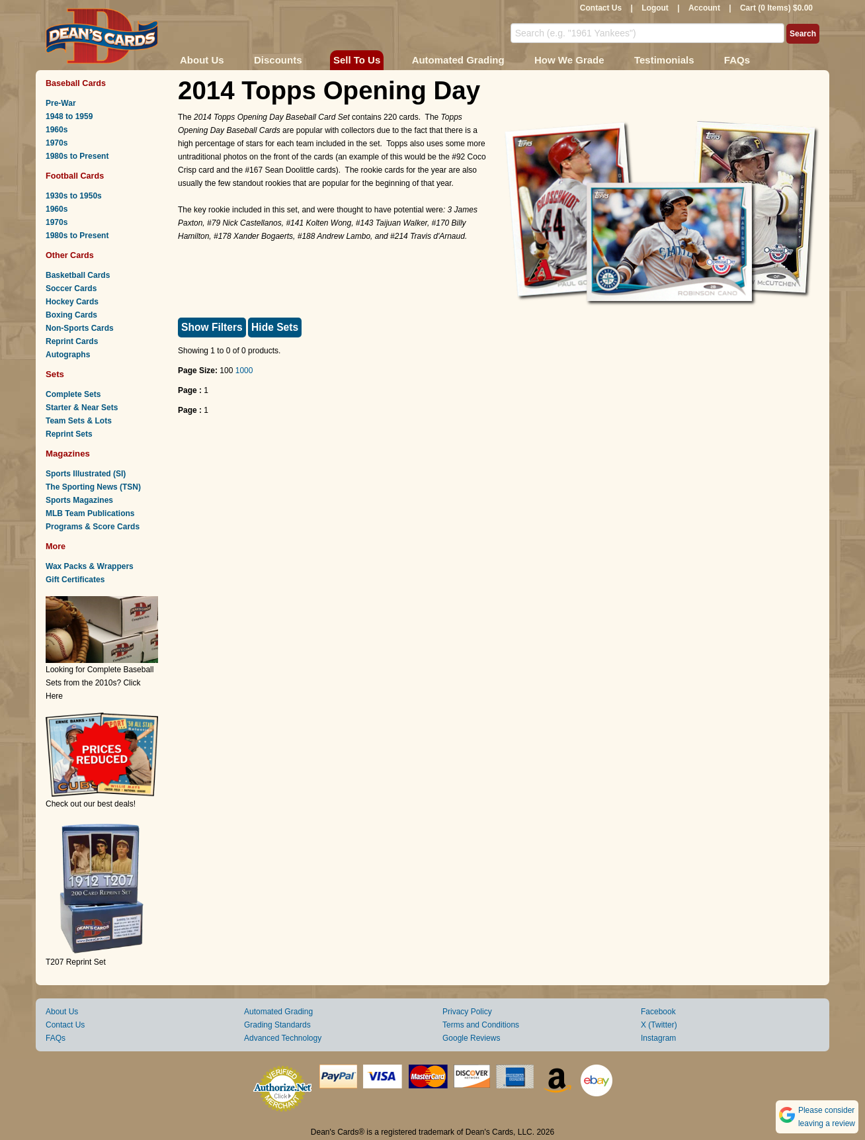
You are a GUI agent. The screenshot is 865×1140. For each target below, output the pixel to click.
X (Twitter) (659, 1025)
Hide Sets (274, 327)
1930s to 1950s (74, 195)
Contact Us (601, 8)
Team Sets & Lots (79, 420)
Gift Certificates (75, 579)
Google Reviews (471, 1038)
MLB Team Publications (90, 513)
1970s (56, 143)
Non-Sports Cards (80, 328)
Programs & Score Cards (93, 526)
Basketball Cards (78, 275)
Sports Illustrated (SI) (86, 473)
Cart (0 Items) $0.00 (776, 8)
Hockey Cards (72, 301)
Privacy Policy (467, 1011)
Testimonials (664, 60)
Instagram (658, 1038)
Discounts (278, 60)
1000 (244, 370)
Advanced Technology (282, 1038)
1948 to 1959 (69, 116)
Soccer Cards (71, 288)
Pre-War (61, 103)
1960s (56, 129)
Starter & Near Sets (82, 407)
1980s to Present (77, 156)
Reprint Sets (69, 434)
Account (704, 8)
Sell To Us (356, 60)
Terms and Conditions (480, 1025)
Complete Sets (73, 394)
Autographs (68, 354)
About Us (202, 60)
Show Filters (212, 327)
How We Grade (569, 60)
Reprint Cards (72, 341)
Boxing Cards (71, 315)
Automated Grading (458, 60)
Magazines (68, 454)
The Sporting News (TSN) (93, 487)
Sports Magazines (79, 500)
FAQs (737, 60)
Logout (655, 8)
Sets (55, 374)
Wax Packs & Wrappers (90, 566)
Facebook (658, 1011)
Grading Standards (277, 1025)
